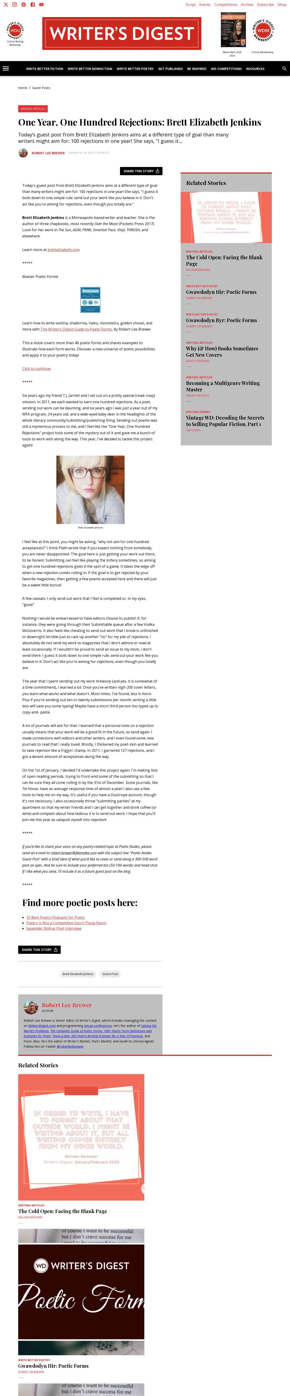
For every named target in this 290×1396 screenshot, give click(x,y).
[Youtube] (41, 4)
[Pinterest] (23, 4)
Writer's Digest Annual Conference (73, 1316)
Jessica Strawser (197, 361)
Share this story (141, 171)
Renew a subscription (236, 1316)
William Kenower (198, 270)
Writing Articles (33, 108)
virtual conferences (98, 1026)
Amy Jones (193, 430)
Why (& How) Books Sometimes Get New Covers (222, 351)
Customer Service (209, 1316)
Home (22, 88)
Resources (255, 69)
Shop (282, 4)
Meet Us (61, 1320)
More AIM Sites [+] (145, 1343)
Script (191, 4)
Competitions (225, 4)
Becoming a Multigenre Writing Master (223, 386)
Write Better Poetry (135, 69)
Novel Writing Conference (31, 1316)
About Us (20, 1312)
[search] (284, 68)
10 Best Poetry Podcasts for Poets (55, 917)
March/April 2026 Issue (232, 54)
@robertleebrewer (70, 1046)
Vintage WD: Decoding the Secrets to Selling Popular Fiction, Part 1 (225, 420)
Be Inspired (196, 69)
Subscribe (265, 4)
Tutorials (189, 1312)
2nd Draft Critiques (155, 1312)
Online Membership (262, 52)
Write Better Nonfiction (90, 69)
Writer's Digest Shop (229, 1312)
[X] (6, 4)
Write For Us (46, 1320)
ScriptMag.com (108, 1312)
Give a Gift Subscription (132, 1316)
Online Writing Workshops (15, 43)
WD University (205, 1312)
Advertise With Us (25, 1320)
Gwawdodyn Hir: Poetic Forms (221, 292)
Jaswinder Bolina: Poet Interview (53, 928)
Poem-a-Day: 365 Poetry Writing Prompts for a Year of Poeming (97, 1036)
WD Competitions (226, 69)
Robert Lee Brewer (48, 153)
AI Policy (85, 1320)
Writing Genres (198, 412)
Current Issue (187, 1316)
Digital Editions (130, 1312)
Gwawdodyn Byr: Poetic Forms (221, 320)
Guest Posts (41, 88)
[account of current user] (6, 68)
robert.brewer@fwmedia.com (74, 852)
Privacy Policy (59, 1312)
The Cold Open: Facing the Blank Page (224, 260)
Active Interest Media (83, 1312)
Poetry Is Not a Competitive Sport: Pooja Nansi (66, 922)
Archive (247, 4)
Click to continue (36, 368)
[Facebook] (32, 4)
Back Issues (169, 1316)
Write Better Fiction (44, 69)
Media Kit (154, 1316)
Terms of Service (38, 1312)
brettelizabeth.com (64, 249)
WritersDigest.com (42, 1026)
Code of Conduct (103, 1320)
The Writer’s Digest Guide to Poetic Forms (76, 329)
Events (205, 4)
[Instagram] (14, 4)
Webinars (175, 1312)
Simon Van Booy (198, 396)
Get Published (170, 69)
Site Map (73, 1320)
